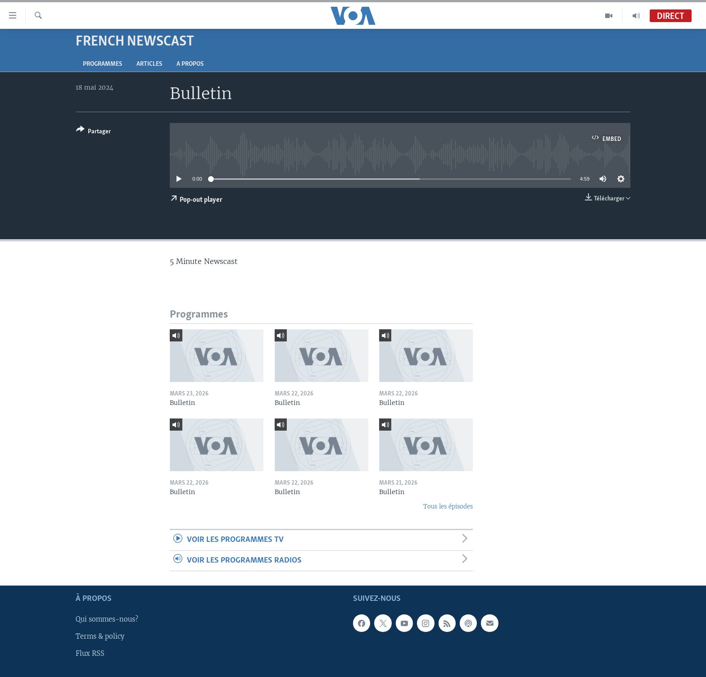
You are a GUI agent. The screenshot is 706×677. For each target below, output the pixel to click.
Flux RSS (90, 654)
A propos (190, 64)
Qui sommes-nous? (107, 619)
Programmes (102, 64)
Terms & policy (100, 637)
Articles (149, 64)
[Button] (93, 132)
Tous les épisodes (448, 506)
